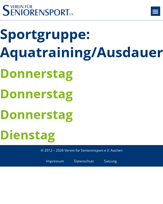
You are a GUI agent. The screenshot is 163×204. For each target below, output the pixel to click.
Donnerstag (36, 73)
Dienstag (27, 134)
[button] (155, 11)
